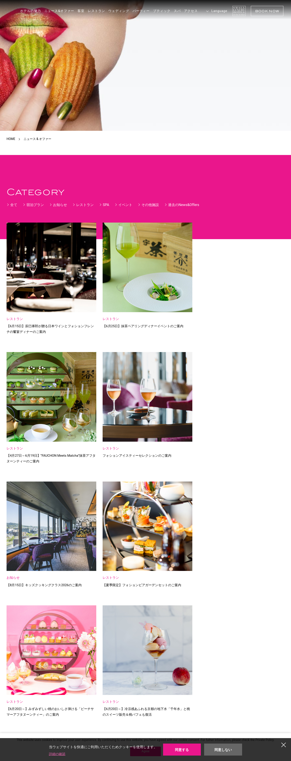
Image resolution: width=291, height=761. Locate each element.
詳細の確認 (57, 754)
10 (167, 565)
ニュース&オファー (56, 11)
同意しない (223, 750)
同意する (182, 750)
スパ (174, 11)
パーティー (138, 11)
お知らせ (60, 205)
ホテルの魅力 (27, 11)
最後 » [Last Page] (209, 566)
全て (13, 205)
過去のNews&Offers (183, 205)
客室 (78, 11)
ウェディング (116, 11)
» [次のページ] (194, 565)
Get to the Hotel (92, 668)
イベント (125, 205)
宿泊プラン (35, 205)
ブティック (159, 11)
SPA (106, 205)
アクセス (188, 11)
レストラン (94, 11)
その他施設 (150, 205)
